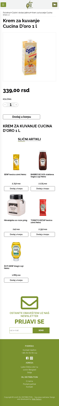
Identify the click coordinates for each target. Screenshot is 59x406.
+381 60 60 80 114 (29, 353)
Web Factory (37, 399)
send (41, 330)
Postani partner (29, 384)
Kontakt (29, 387)
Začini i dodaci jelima (21, 13)
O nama (29, 381)
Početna (6, 13)
